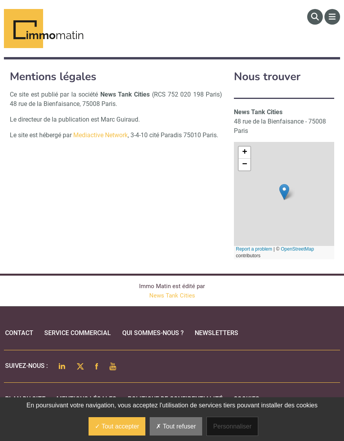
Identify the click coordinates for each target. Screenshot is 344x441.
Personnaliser (232, 426)
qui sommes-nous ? (153, 333)
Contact (19, 333)
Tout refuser (176, 426)
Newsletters (216, 333)
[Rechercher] (315, 17)
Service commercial (77, 333)
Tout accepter (117, 426)
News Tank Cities (172, 295)
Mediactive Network (100, 135)
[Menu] (332, 17)
